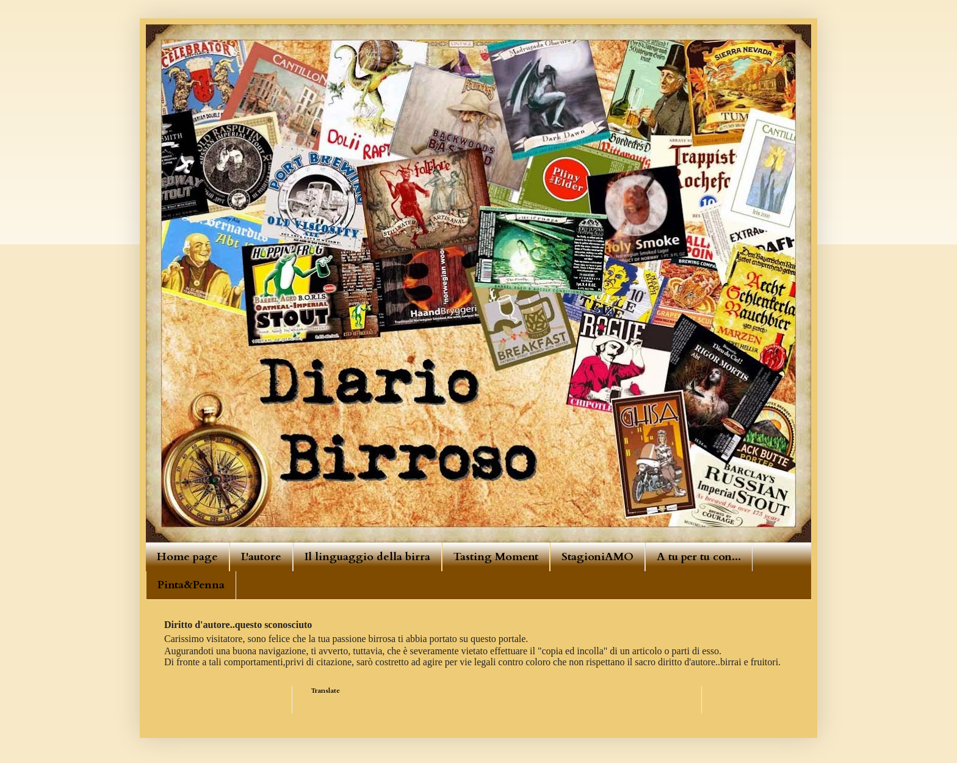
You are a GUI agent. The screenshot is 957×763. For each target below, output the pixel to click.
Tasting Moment (495, 556)
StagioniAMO (598, 556)
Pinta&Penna (191, 585)
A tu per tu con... (699, 556)
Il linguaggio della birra (367, 556)
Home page (187, 556)
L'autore (261, 556)
